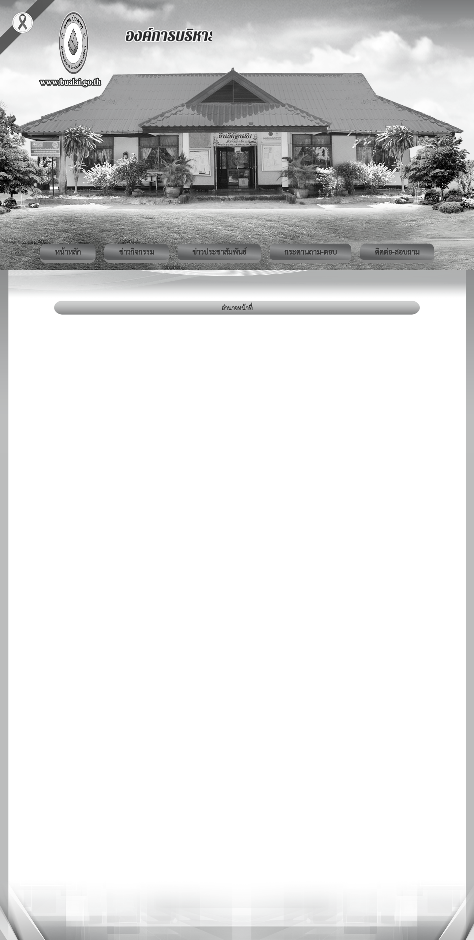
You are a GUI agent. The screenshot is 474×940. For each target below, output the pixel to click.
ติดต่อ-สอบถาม (397, 251)
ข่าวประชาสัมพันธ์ (219, 251)
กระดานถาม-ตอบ (310, 251)
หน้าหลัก (68, 251)
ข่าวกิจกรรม (136, 251)
